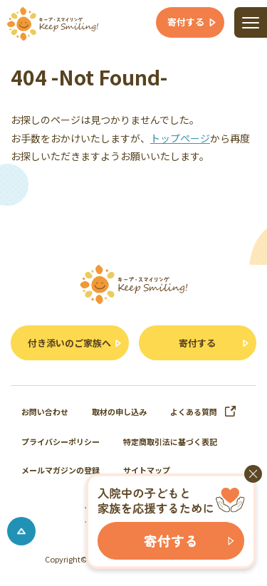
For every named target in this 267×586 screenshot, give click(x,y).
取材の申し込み (119, 411)
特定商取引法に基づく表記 (170, 441)
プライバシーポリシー (60, 441)
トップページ (180, 138)
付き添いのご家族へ (69, 343)
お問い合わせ (44, 411)
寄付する (197, 343)
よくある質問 (203, 411)
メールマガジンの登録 (60, 470)
